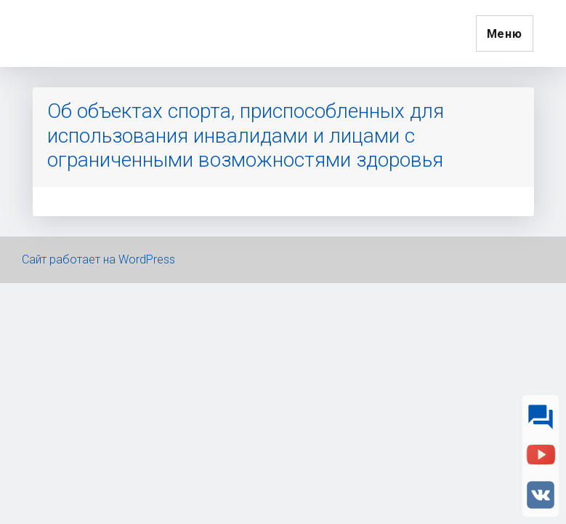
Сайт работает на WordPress (98, 259)
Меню (504, 34)
